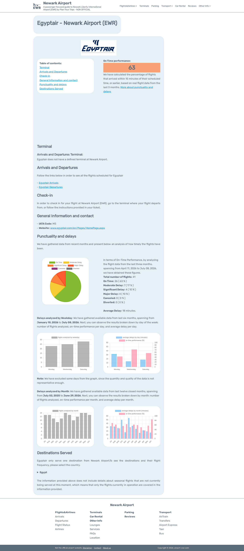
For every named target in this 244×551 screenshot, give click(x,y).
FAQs (93, 533)
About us (107, 548)
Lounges (95, 524)
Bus (161, 533)
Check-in (45, 75)
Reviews (192, 6)
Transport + (167, 6)
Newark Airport (57, 3)
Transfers (164, 520)
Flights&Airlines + (128, 6)
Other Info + (205, 6)
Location (95, 537)
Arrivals (59, 516)
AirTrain (163, 516)
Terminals (144, 6)
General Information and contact (58, 80)
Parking (155, 6)
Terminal (44, 67)
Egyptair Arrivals (48, 182)
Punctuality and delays (53, 84)
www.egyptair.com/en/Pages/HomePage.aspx (77, 228)
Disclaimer (87, 548)
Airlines (59, 529)
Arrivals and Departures (53, 71)
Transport (165, 512)
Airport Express (168, 524)
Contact (97, 548)
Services (95, 529)
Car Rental (180, 6)
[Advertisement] (98, 118)
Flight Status (62, 524)
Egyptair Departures (51, 187)
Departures (61, 520)
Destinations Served (51, 88)
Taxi (161, 529)
